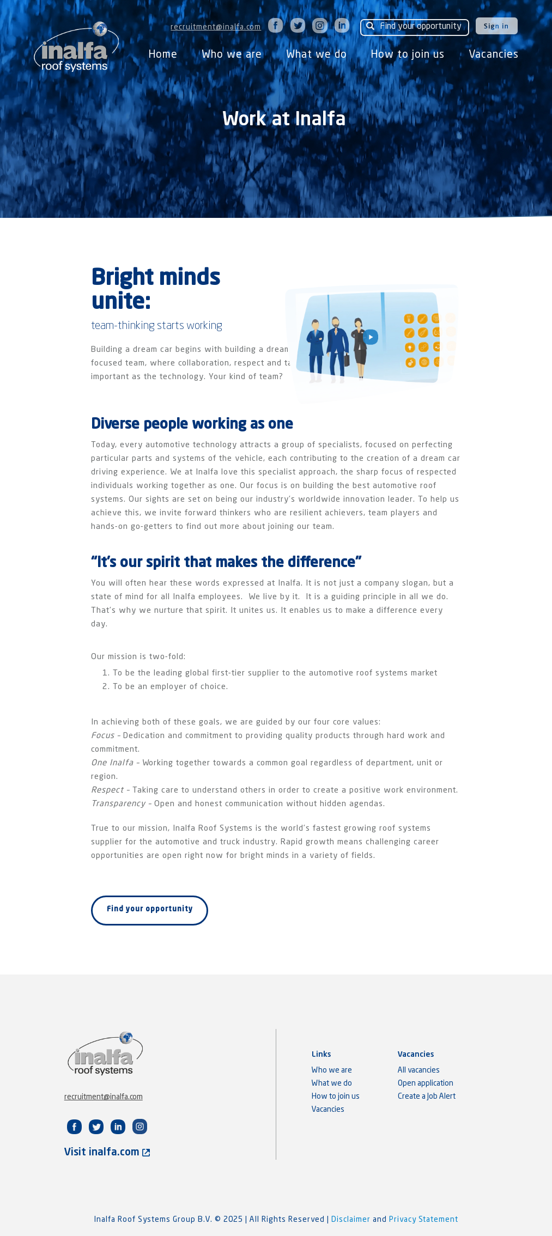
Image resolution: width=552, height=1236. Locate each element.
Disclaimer (352, 1219)
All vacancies (419, 1070)
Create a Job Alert (427, 1096)
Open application (425, 1083)
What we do (316, 55)
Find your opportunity (150, 909)
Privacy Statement (423, 1219)
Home (163, 55)
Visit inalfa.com (107, 1152)
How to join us (408, 55)
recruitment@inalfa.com (216, 27)
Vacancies (494, 55)
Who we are (232, 55)
